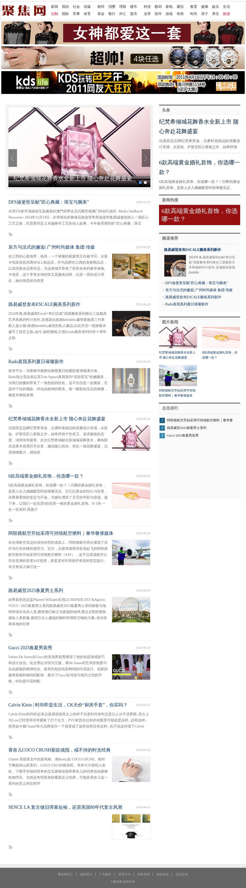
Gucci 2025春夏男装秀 (30, 647)
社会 (76, 7)
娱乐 (215, 7)
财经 (100, 7)
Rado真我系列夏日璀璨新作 (36, 361)
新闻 (54, 7)
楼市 (133, 7)
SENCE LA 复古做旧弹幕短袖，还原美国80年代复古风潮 (65, 807)
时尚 (193, 14)
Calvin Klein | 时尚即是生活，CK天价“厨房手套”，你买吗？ (68, 704)
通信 (180, 7)
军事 (76, 14)
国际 (65, 14)
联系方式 (124, 874)
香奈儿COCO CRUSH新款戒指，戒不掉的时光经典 (59, 750)
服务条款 (163, 874)
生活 (226, 7)
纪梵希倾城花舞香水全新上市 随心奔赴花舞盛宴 (72, 178)
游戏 (169, 14)
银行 (111, 14)
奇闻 (180, 14)
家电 (169, 7)
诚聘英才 (86, 874)
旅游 (226, 14)
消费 (111, 7)
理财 (122, 7)
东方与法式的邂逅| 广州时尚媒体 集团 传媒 (51, 247)
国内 (65, 7)
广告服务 (105, 874)
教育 (193, 7)
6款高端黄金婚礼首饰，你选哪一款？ (46, 476)
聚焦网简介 (65, 874)
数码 (158, 7)
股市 (133, 14)
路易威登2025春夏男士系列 (35, 590)
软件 (158, 14)
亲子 (204, 14)
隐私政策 (144, 874)
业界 (147, 14)
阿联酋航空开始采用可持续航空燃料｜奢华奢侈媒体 (60, 533)
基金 (100, 14)
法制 (54, 14)
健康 (204, 7)
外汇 (122, 14)
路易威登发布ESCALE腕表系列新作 (44, 304)
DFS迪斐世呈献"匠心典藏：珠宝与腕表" (48, 202)
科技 (147, 7)
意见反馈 (182, 874)
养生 (215, 14)
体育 (87, 14)
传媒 (87, 7)
